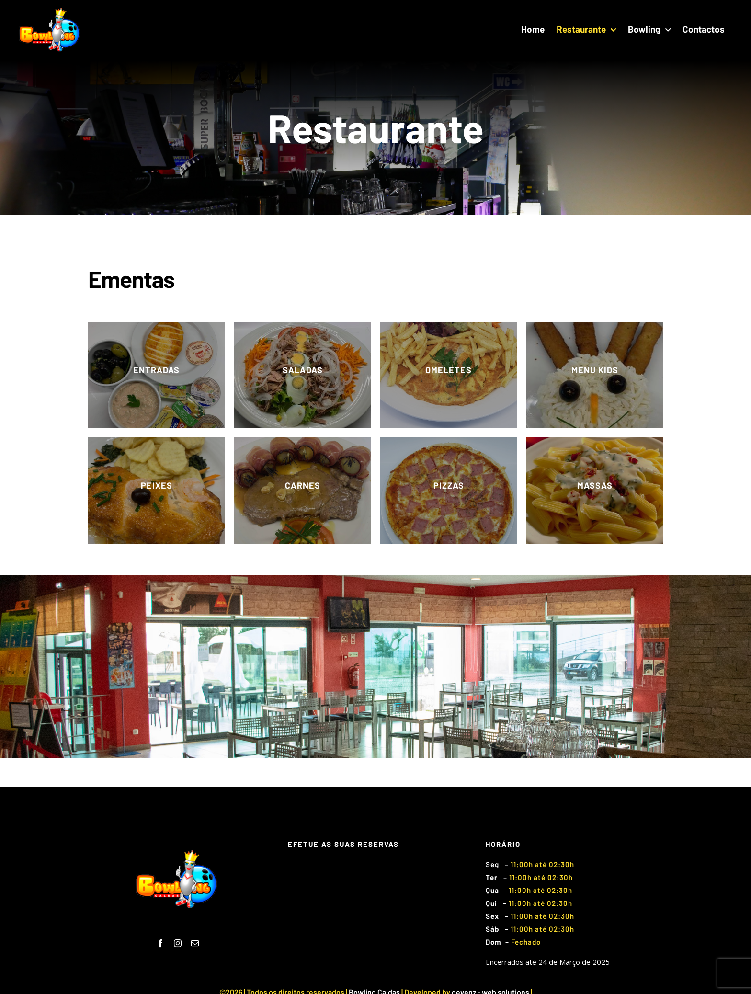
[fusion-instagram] (178, 943)
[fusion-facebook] (160, 943)
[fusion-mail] (195, 943)
